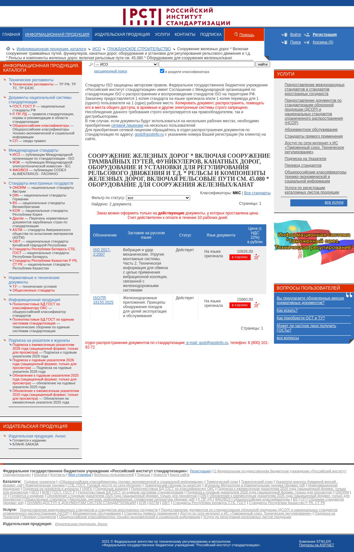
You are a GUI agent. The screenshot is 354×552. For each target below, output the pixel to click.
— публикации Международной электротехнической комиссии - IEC (42, 164)
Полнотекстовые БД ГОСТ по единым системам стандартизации (130, 492)
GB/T (166, 503)
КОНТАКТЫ (185, 34)
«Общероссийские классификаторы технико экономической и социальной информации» (131, 482)
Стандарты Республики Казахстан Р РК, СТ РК (287, 503)
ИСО (97, 49)
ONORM (342, 492)
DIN (203, 496)
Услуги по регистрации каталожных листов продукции (312, 190)
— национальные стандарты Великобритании (38, 205)
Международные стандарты (33, 150)
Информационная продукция (34, 300)
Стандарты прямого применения (314, 136)
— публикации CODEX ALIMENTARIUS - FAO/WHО (39, 172)
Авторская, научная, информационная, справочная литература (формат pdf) (132, 499)
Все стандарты (257, 193)
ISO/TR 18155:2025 (103, 300)
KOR (143, 503)
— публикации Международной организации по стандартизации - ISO (43, 156)
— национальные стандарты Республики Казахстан (45, 264)
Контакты (58, 474)
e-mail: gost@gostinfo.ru (206, 342)
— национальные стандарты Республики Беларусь (44, 253)
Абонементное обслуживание (311, 129)
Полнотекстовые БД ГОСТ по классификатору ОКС (172, 489)
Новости (160, 474)
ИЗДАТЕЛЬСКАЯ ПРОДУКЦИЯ (122, 34)
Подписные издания (111, 489)
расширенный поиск (110, 71)
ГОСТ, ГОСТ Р (64, 492)
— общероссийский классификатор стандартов (39, 309)
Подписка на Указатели (305, 158)
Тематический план (222, 482)
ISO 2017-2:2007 (102, 252)
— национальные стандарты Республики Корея (40, 212)
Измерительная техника (45, 485)
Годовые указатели (39, 482)
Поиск (295, 42)
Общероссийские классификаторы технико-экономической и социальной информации (316, 176)
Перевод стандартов (303, 165)
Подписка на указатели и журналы (39, 340)
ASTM (154, 503)
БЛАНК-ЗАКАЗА (25, 444)
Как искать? (287, 310)
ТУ (5, 496)
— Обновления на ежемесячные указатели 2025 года (45, 396)
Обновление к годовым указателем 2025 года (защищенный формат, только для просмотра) (122, 496)
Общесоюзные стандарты (45, 499)
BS (295, 499)
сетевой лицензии (127, 125)
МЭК (45, 492)
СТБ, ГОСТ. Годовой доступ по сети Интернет (105, 485)
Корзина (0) (323, 42)
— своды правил (29, 141)
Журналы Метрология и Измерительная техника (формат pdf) (254, 485)
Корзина (40, 474)
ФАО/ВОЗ (222, 499)
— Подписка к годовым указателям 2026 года (45, 350)
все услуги (334, 202)
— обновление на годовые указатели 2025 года (45, 381)
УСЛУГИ (162, 34)
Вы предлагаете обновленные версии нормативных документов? (310, 300)
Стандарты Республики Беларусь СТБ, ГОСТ (209, 503)
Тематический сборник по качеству (172, 485)
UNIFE (87, 489)
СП (303, 499)
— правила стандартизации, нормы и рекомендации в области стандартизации (43, 118)
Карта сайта (179, 474)
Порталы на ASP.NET (316, 545)
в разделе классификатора (187, 72)
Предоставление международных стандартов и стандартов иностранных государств (315, 89)
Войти (295, 34)
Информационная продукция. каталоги (51, 49)
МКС (237, 193)
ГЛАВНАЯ (11, 34)
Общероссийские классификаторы (261, 499)
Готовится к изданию (29, 440)
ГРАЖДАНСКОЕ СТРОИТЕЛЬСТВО (139, 49)
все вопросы (288, 338)
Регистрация (200, 471)
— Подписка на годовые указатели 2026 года (44, 365)
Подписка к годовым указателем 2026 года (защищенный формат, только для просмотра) (259, 492)
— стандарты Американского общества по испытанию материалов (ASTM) (42, 233)
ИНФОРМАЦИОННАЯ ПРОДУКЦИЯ (57, 34)
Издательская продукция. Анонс (37, 436)
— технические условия (34, 286)
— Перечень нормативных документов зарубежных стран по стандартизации (40, 222)
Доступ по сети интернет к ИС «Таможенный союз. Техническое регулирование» (314, 147)
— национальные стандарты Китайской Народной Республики (40, 243)
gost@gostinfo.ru (149, 134)
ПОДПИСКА (211, 34)
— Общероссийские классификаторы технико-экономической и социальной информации (43, 131)
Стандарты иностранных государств (41, 183)
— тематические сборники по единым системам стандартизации (43, 325)
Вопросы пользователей (114, 474)
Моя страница (79, 474)
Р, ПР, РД (205, 499)
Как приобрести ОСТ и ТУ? (301, 318)
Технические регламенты (31, 80)
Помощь (246, 35)
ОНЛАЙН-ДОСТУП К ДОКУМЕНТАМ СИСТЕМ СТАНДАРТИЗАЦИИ (81, 503)
